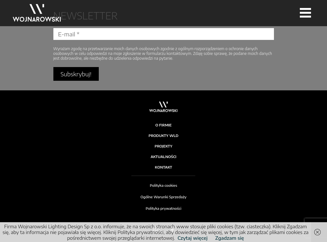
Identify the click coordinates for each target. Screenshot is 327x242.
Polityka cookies (163, 185)
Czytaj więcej (192, 238)
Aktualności (163, 157)
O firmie (163, 125)
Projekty (164, 146)
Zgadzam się (229, 238)
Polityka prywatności (164, 208)
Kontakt (163, 167)
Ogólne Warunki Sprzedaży (164, 197)
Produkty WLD (164, 135)
